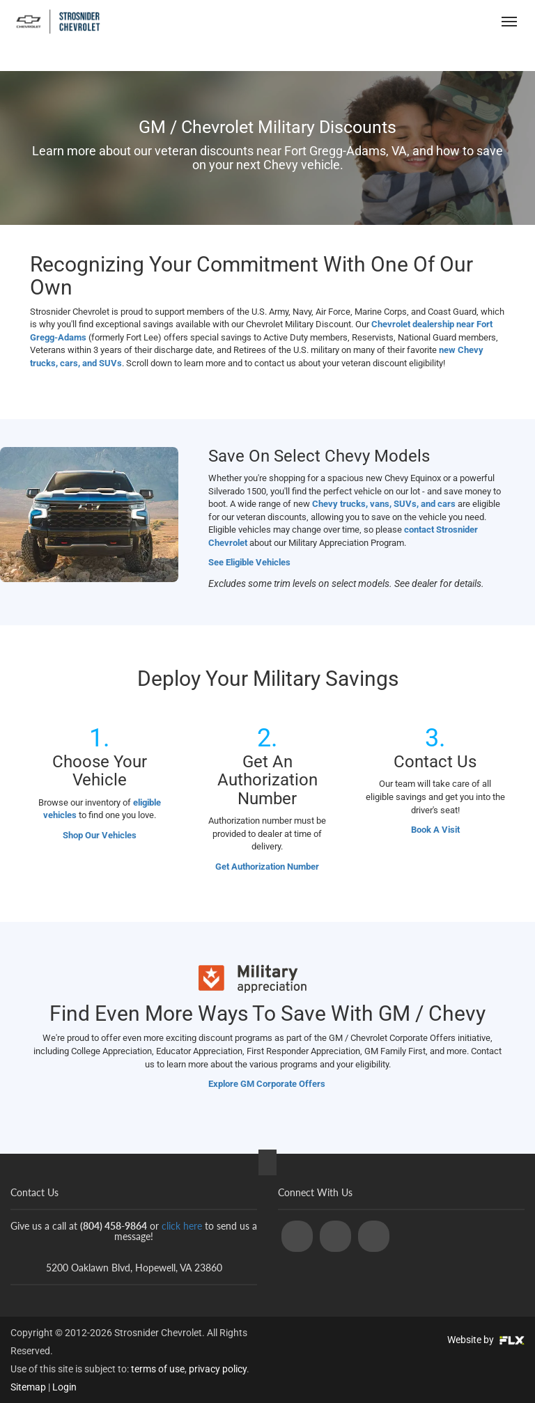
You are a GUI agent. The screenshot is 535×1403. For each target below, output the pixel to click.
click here (182, 1226)
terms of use (158, 1368)
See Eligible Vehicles (249, 562)
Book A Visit (435, 829)
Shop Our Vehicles (100, 835)
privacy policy (218, 1368)
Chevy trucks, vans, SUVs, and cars (384, 504)
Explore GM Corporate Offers (267, 1084)
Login (64, 1387)
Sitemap (28, 1387)
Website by (486, 1339)
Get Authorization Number (267, 866)
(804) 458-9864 (428, 21)
